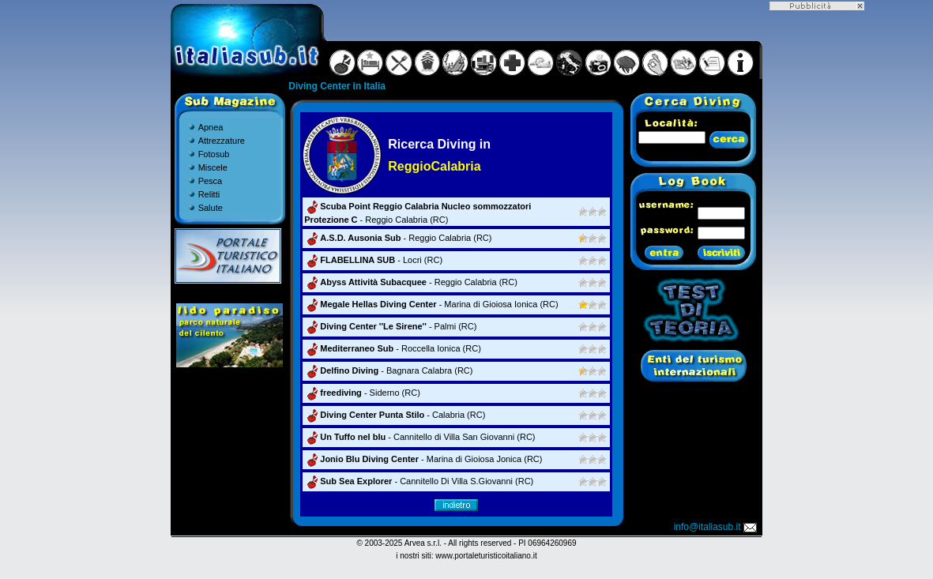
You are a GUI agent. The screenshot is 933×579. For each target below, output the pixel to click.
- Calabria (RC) (394, 414)
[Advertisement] (816, 247)
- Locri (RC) (373, 260)
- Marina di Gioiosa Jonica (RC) (423, 459)
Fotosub (214, 154)
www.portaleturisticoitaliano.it (485, 555)
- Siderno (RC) (362, 392)
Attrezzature (221, 140)
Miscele (213, 167)
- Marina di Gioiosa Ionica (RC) (431, 304)
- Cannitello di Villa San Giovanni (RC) (419, 437)
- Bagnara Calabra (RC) (388, 370)
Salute (210, 207)
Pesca (210, 181)
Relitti (209, 194)
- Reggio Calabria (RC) (397, 238)
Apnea (211, 127)
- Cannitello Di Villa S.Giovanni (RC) (418, 481)
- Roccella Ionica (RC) (392, 348)
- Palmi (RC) (390, 326)
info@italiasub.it (716, 526)
